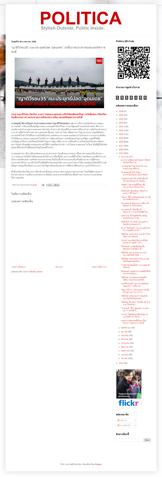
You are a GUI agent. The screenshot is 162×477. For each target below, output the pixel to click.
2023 (121, 123)
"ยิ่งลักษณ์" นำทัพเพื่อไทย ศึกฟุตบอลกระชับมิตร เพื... (133, 247)
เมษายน (125, 354)
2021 (121, 130)
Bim (79, 464)
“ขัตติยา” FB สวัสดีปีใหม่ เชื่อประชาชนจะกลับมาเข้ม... (133, 186)
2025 (121, 115)
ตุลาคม (124, 331)
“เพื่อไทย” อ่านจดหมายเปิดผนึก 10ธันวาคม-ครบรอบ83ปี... (134, 278)
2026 (121, 111)
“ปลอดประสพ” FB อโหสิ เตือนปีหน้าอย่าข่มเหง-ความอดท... (134, 179)
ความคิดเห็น (124, 425)
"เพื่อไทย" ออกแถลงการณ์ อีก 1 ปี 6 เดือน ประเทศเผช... (135, 235)
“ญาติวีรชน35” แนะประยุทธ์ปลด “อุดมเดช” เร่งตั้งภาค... (135, 284)
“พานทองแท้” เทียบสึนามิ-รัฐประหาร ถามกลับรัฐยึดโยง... (135, 210)
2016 (121, 149)
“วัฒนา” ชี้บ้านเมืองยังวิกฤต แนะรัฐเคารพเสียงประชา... (136, 198)
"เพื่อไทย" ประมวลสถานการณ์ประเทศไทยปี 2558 (133, 253)
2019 (121, 138)
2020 (121, 134)
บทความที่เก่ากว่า (99, 267)
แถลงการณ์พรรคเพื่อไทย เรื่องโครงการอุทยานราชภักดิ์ (133, 321)
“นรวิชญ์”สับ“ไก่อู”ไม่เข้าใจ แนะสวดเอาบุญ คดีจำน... (134, 167)
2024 (121, 119)
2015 (121, 153)
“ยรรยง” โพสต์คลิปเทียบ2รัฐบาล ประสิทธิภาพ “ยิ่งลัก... (134, 315)
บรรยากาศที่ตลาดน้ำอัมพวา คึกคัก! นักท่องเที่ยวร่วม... (135, 161)
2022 (121, 126)
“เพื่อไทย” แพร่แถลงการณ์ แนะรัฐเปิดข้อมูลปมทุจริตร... (135, 260)
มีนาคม (124, 358)
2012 (121, 363)
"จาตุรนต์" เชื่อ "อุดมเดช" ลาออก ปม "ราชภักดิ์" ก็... (134, 309)
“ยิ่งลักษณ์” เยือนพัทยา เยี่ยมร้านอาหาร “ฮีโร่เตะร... (134, 192)
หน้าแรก (59, 267)
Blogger (98, 464)
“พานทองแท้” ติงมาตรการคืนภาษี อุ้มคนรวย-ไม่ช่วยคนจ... (135, 204)
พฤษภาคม (125, 351)
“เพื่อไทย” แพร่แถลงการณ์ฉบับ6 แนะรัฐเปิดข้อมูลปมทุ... (134, 297)
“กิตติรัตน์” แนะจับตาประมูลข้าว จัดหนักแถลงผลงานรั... (134, 223)
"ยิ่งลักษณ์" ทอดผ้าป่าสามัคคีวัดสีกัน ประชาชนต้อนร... (136, 272)
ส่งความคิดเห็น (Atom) (33, 272)
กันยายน (125, 335)
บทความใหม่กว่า (19, 267)
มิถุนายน (125, 347)
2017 (121, 146)
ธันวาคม (125, 156)
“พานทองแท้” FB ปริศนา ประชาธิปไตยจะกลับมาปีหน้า (134, 173)
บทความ (122, 420)
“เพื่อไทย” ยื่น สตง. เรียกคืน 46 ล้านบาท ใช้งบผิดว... (135, 303)
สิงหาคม (125, 339)
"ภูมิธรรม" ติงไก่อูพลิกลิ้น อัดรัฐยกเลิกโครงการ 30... (134, 216)
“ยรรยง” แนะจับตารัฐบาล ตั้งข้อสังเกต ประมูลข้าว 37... (134, 241)
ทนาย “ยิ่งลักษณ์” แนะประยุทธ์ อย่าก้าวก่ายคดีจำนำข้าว (135, 229)
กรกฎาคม (125, 343)
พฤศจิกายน (126, 328)
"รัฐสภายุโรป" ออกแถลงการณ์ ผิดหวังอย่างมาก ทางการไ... (135, 291)
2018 (121, 142)
